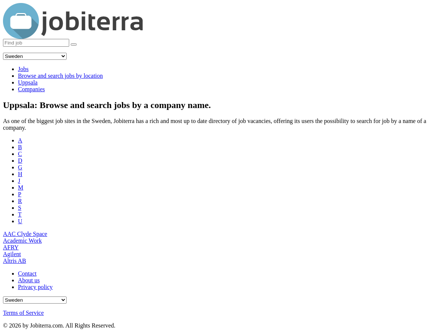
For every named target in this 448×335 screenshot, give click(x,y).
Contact (27, 273)
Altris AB (14, 261)
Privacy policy (35, 287)
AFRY (11, 247)
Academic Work (22, 240)
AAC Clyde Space (25, 234)
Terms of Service (23, 313)
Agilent (12, 254)
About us (29, 280)
